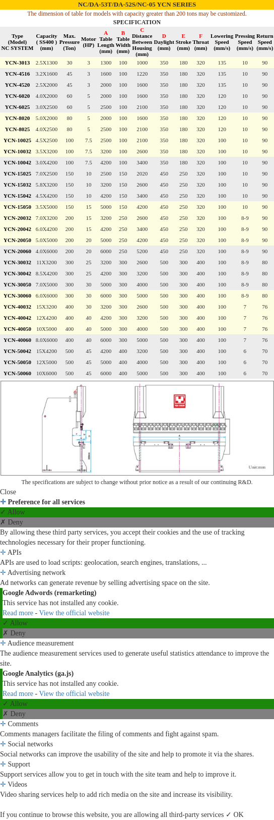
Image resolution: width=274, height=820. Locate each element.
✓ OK (235, 814)
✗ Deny (11, 522)
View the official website (74, 613)
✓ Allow (12, 512)
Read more (19, 613)
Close (8, 492)
